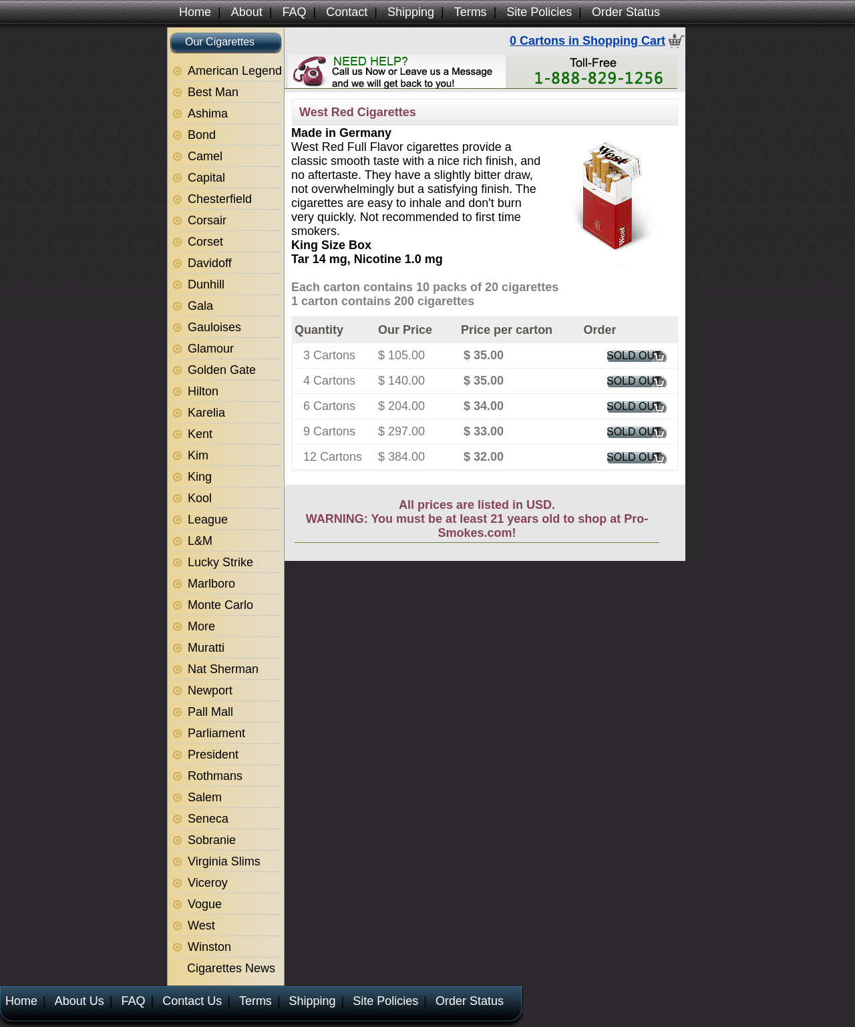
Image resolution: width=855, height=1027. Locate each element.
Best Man (213, 92)
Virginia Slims (224, 861)
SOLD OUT (634, 355)
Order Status (626, 12)
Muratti (206, 647)
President (213, 754)
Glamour (211, 348)
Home (195, 12)
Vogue (205, 904)
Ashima (208, 113)
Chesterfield (220, 199)
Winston (209, 947)
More (201, 626)
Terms (470, 12)
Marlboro (211, 583)
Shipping (410, 12)
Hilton (203, 391)
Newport (210, 690)
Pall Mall (210, 711)
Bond (202, 135)
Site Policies (539, 12)
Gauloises (214, 327)
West (201, 925)
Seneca (208, 818)
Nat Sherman (223, 669)
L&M (200, 541)
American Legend (235, 70)
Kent (200, 434)
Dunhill (206, 284)
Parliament (216, 733)
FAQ (294, 12)
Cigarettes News (231, 968)
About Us (79, 1001)
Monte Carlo (220, 605)
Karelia (206, 412)
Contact (346, 12)
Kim (198, 455)
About (247, 12)
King (200, 476)
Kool (200, 498)
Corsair (207, 220)
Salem (205, 797)
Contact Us (192, 1001)
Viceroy (208, 882)
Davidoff (210, 263)
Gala (200, 306)
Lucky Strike (220, 562)
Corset (205, 241)
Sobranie (212, 840)
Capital (206, 177)
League (208, 519)
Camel (205, 156)
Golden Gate (222, 370)
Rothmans (215, 776)
